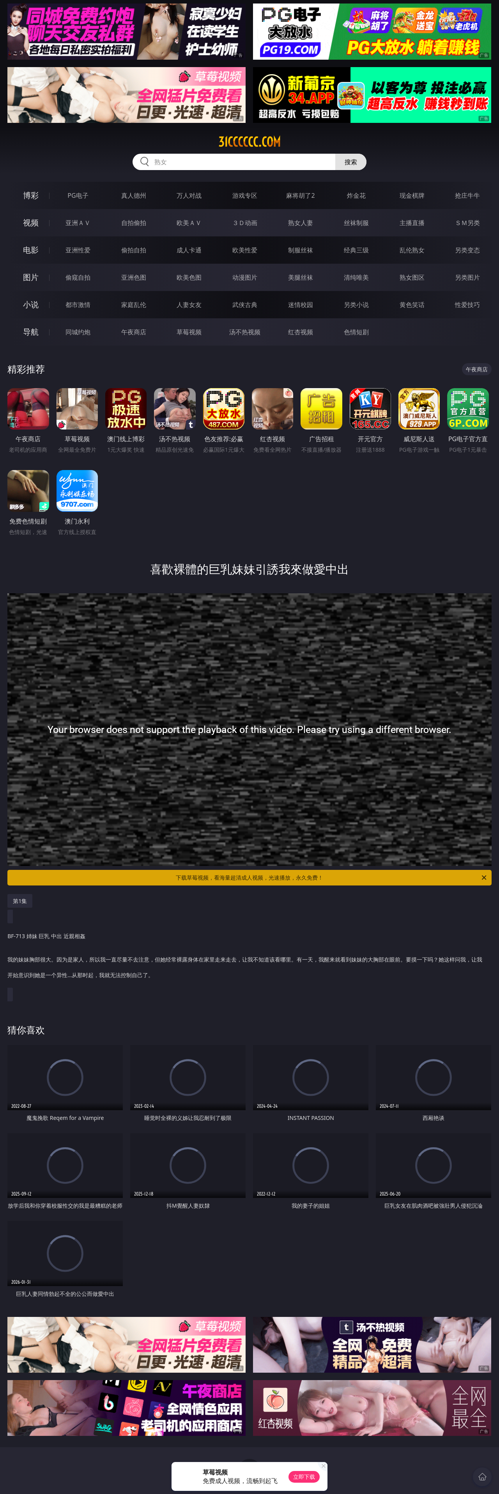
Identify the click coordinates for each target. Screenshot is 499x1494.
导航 (31, 331)
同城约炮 (77, 332)
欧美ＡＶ (189, 222)
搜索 (351, 162)
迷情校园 (300, 304)
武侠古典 (244, 304)
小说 (31, 304)
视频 (31, 222)
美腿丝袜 (300, 277)
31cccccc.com (249, 142)
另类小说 (356, 304)
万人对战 (189, 195)
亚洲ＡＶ (77, 222)
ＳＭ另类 (467, 222)
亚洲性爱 (77, 250)
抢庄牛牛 (467, 195)
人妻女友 (189, 304)
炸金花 (356, 195)
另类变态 (467, 250)
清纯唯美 (356, 277)
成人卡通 (189, 250)
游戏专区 (244, 195)
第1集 (20, 901)
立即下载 (304, 1476)
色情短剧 (356, 332)
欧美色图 (189, 277)
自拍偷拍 (133, 222)
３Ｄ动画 (244, 222)
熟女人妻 (300, 222)
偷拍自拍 (133, 250)
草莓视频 (189, 332)
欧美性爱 (244, 250)
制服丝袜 (300, 250)
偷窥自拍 (77, 277)
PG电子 (77, 195)
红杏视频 (300, 332)
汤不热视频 (244, 332)
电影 (31, 250)
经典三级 (356, 250)
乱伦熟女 (412, 250)
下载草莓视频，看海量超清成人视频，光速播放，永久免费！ (332, 877)
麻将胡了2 (300, 195)
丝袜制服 (356, 222)
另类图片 (467, 277)
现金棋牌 (412, 195)
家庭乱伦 (133, 304)
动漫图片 (244, 277)
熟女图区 (412, 277)
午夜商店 (133, 332)
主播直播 (412, 222)
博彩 (31, 195)
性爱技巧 (467, 304)
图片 (31, 277)
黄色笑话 (412, 304)
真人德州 (133, 195)
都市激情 (77, 304)
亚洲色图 (133, 277)
